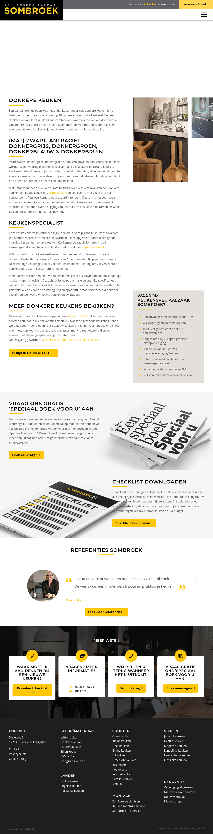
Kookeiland (119, 769)
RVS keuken (68, 756)
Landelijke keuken (176, 750)
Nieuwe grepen (174, 801)
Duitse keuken (70, 781)
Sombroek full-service (126, 811)
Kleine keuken (121, 741)
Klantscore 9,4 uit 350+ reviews (151, 4)
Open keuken (121, 736)
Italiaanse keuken (72, 791)
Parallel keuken (122, 779)
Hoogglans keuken (73, 761)
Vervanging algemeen (178, 787)
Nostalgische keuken (177, 755)
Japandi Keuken (174, 736)
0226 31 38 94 (84, 687)
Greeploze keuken (124, 760)
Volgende (196, 583)
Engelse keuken (71, 786)
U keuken (118, 755)
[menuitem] (180, 829)
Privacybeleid (17, 754)
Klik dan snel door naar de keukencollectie (70, 340)
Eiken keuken (69, 752)
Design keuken (173, 741)
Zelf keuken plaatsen (126, 801)
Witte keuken (69, 737)
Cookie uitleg (17, 759)
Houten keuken (71, 747)
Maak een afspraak (195, 4)
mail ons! (81, 691)
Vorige (17, 583)
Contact (17, 731)
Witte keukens (58, 193)
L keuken (118, 784)
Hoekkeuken (120, 746)
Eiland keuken (121, 750)
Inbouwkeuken (122, 774)
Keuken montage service (128, 806)
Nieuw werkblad (174, 797)
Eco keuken (120, 765)
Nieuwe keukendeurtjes (179, 792)
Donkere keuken (72, 742)
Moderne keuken (175, 746)
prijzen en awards (93, 247)
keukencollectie (78, 316)
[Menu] (203, 14)
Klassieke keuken (175, 760)
